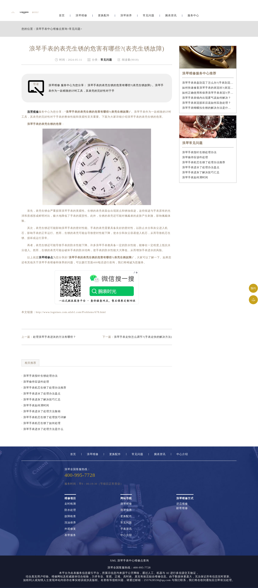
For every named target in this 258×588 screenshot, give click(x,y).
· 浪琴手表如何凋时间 (35, 405)
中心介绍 (182, 454)
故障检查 (70, 516)
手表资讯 (126, 529)
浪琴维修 (81, 12)
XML (113, 560)
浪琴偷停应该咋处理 (195, 157)
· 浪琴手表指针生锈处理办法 (40, 375)
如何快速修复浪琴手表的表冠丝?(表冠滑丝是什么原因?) (208, 87)
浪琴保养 (126, 12)
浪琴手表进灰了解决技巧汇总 (200, 172)
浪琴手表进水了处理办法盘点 (200, 167)
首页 (62, 12)
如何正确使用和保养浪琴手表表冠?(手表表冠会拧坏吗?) (208, 92)
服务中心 (193, 12)
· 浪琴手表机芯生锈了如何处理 (41, 423)
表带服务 (70, 535)
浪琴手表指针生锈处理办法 (199, 152)
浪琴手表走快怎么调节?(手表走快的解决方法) (143, 336)
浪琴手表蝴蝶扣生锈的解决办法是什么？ (208, 107)
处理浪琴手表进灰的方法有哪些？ (54, 336)
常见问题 (148, 12)
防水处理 (70, 510)
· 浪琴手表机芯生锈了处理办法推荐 (44, 387)
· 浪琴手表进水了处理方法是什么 (42, 429)
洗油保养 (70, 522)
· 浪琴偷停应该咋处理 (35, 381)
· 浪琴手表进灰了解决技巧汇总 (41, 399)
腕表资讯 (171, 12)
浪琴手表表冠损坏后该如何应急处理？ (206, 102)
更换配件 (103, 12)
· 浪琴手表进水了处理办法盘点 (41, 393)
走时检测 (70, 503)
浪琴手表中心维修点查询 (51, 29)
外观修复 (70, 529)
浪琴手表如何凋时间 (195, 177)
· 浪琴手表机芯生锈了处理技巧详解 (44, 417)
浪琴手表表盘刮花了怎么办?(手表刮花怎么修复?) (208, 82)
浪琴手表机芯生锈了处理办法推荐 (203, 162)
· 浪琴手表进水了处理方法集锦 (41, 411)
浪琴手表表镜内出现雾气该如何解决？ (206, 97)
